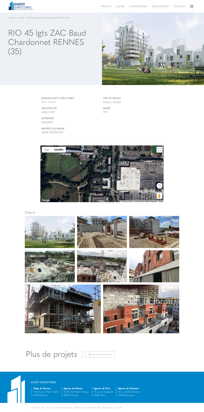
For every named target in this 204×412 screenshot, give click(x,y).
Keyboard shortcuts (127, 201)
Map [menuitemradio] (46, 149)
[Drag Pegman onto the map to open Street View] (159, 196)
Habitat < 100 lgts (112, 101)
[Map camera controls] (159, 186)
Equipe (120, 6)
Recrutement (160, 6)
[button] (102, 172)
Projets (106, 6)
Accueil (12, 17)
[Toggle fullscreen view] (159, 150)
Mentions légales (63, 407)
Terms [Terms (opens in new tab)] (161, 201)
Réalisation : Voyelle (112, 407)
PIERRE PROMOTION (52, 132)
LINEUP (45, 111)
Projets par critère (100, 354)
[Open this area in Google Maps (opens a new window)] (45, 200)
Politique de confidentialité (87, 407)
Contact (180, 6)
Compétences (138, 6)
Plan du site (47, 407)
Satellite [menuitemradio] (58, 149)
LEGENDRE (47, 122)
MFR (52, 111)
